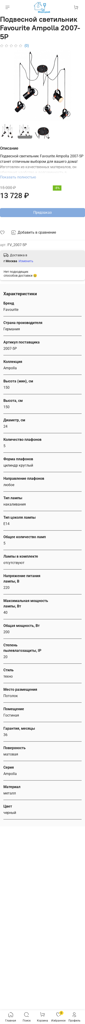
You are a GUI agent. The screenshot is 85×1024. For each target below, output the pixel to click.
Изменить (26, 261)
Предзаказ (42, 212)
